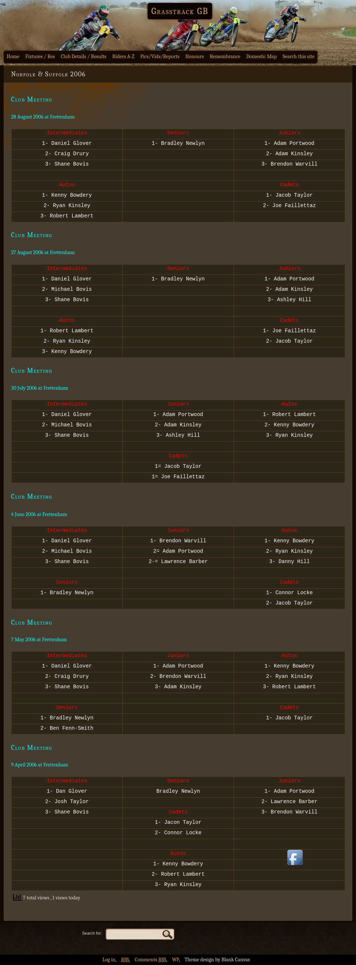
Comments (150, 959)
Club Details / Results (83, 56)
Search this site (298, 56)
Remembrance (225, 56)
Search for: (92, 933)
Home (13, 56)
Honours (194, 56)
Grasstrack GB (179, 11)
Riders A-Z (123, 56)
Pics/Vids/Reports (159, 56)
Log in (108, 959)
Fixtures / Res (40, 56)
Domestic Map (261, 56)
